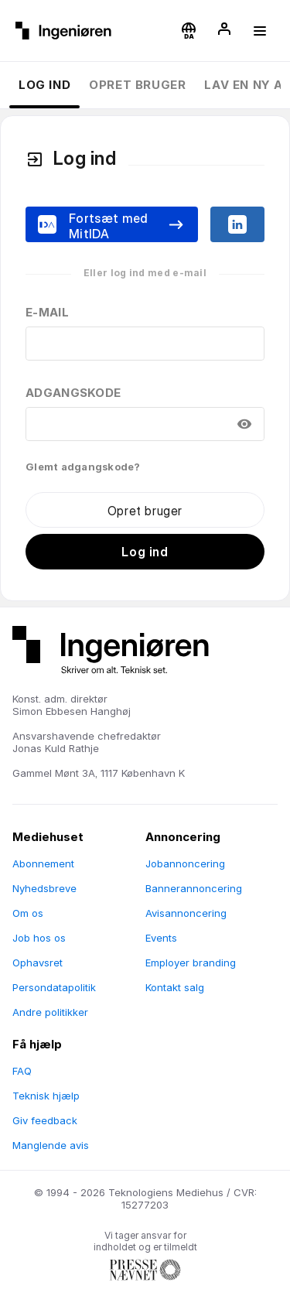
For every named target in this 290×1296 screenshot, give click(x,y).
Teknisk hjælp (46, 1095)
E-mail (47, 312)
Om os (27, 913)
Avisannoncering (186, 913)
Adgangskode (73, 392)
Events (161, 938)
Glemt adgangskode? (83, 466)
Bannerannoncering (193, 888)
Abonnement (43, 863)
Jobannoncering (185, 863)
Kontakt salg (174, 987)
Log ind (44, 84)
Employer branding (190, 962)
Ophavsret (37, 962)
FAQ (22, 1071)
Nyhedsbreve (44, 888)
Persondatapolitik (54, 987)
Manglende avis (50, 1145)
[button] (189, 31)
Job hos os (39, 938)
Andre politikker (50, 1012)
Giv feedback (44, 1120)
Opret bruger (137, 84)
